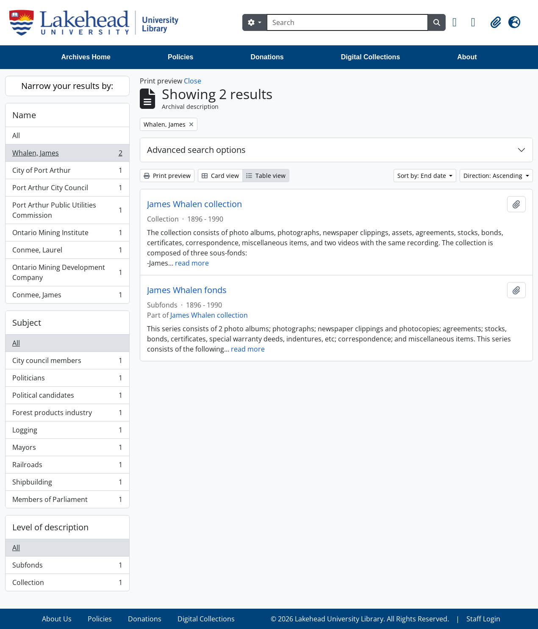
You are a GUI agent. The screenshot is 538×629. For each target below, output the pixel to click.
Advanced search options (196, 149)
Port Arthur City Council (67, 190)
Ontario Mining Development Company (67, 272)
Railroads (67, 467)
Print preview (167, 176)
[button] (458, 22)
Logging (67, 432)
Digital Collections (370, 57)
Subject (26, 322)
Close (192, 81)
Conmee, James (67, 296)
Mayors (67, 449)
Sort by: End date (422, 176)
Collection (67, 584)
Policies (180, 57)
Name (24, 115)
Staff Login (483, 618)
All (16, 135)
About (467, 57)
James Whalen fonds (187, 290)
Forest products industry (67, 414)
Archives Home (86, 57)
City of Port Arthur (67, 172)
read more (192, 263)
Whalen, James (67, 155)
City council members (67, 362)
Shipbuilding (67, 484)
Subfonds (67, 567)
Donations (266, 57)
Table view (266, 176)
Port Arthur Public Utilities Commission (67, 210)
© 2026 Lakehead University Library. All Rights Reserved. (360, 618)
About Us (57, 618)
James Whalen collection (194, 204)
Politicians (67, 380)
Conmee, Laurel (67, 252)
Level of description (50, 527)
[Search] (347, 22)
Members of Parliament (67, 501)
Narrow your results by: (67, 85)
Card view (220, 176)
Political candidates (67, 397)
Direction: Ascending (493, 176)
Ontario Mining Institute (67, 234)
